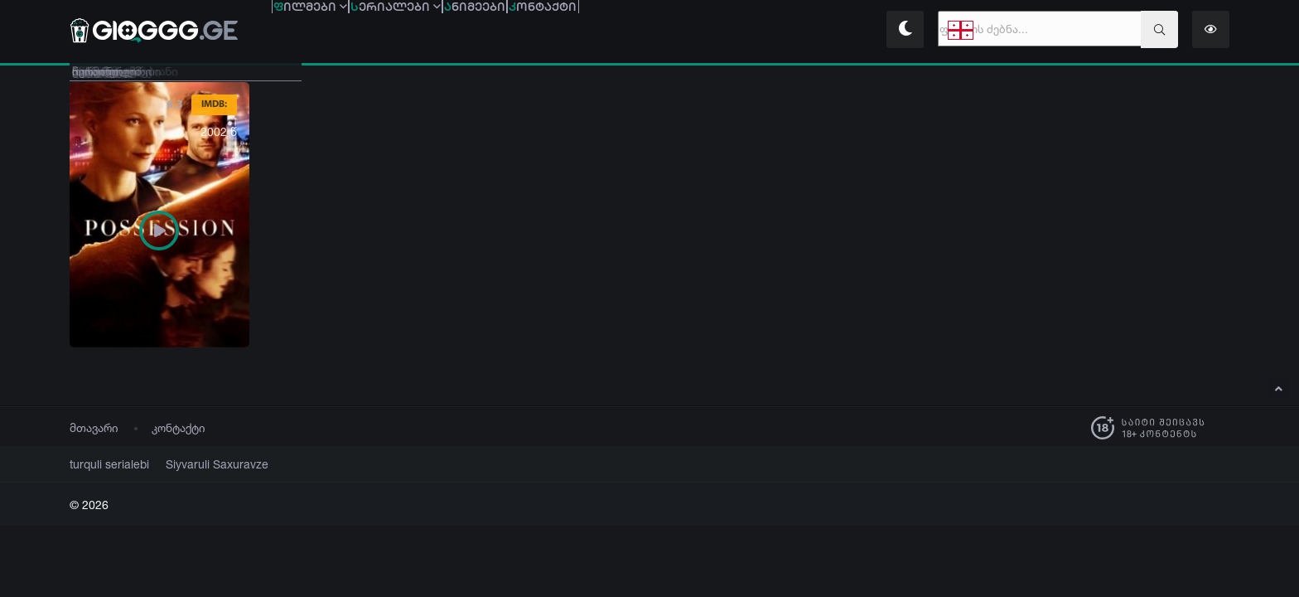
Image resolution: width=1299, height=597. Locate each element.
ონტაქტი (707, 31)
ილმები (334, 31)
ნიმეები (592, 31)
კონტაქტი (178, 427)
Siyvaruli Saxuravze (197, 464)
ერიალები (466, 31)
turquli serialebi (104, 464)
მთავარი (94, 427)
